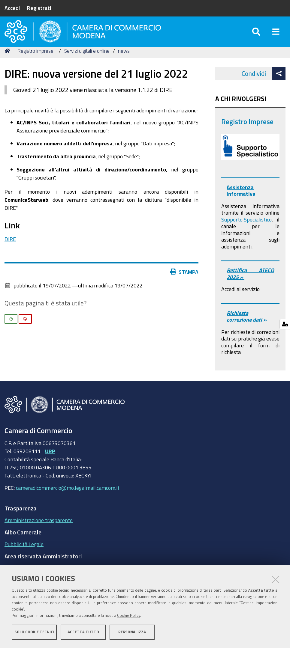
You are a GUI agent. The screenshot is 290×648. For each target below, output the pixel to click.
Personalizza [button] (132, 632)
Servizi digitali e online (87, 60)
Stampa (184, 281)
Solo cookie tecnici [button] (34, 632)
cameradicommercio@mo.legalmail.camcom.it (67, 497)
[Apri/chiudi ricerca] (256, 36)
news (124, 60)
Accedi (12, 7)
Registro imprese (35, 60)
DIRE (10, 248)
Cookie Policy (128, 616)
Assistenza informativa (241, 200)
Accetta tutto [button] (83, 632)
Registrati (39, 7)
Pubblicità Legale (24, 554)
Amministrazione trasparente (39, 530)
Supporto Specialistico (246, 229)
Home (8, 60)
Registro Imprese (247, 131)
